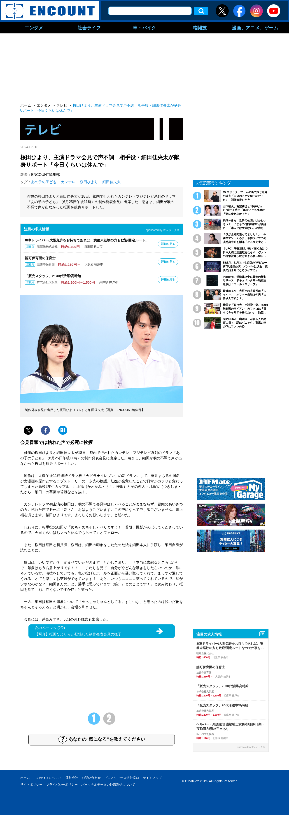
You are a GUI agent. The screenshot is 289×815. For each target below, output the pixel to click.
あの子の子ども (43, 182)
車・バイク (144, 27)
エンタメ (34, 27)
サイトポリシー (31, 784)
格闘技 (200, 27)
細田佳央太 (112, 182)
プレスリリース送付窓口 (121, 777)
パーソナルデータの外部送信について (108, 784)
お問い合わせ (91, 777)
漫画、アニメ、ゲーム (255, 27)
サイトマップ (152, 777)
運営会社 (71, 777)
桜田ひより (89, 182)
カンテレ (68, 182)
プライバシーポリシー (62, 784)
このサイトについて (47, 777)
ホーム (25, 777)
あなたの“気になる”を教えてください (101, 739)
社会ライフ (89, 27)
